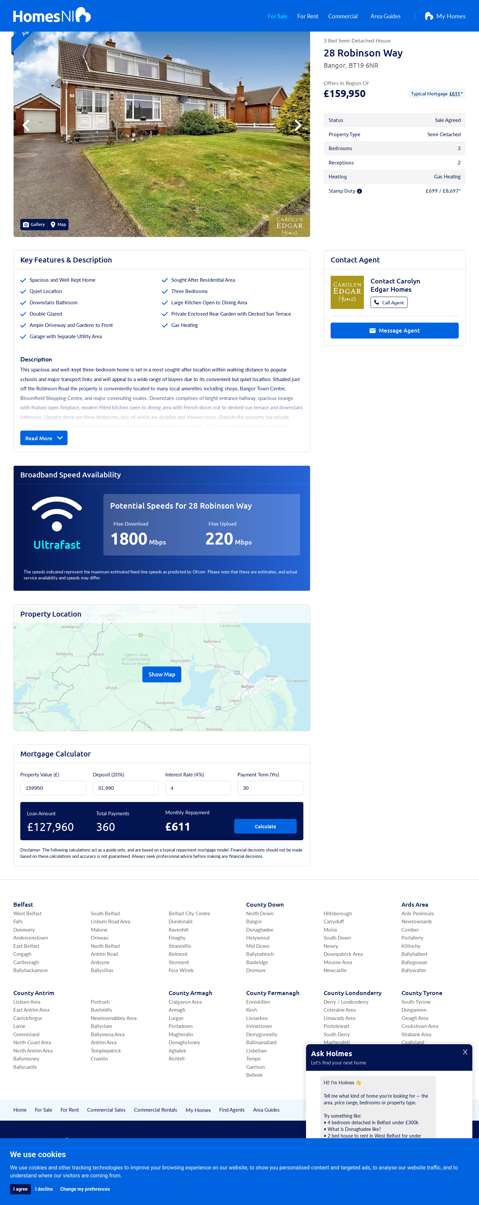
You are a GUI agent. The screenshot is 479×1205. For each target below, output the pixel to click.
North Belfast (105, 978)
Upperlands (336, 1091)
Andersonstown (30, 970)
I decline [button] (44, 1189)
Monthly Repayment (187, 845)
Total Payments (112, 846)
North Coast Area (32, 1075)
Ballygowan (414, 995)
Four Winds (181, 1003)
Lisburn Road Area (110, 954)
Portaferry (412, 970)
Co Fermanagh (272, 1026)
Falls (18, 954)
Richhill (177, 1091)
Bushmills (101, 1042)
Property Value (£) (39, 807)
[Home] (52, 16)
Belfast (23, 937)
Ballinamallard (261, 1075)
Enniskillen (258, 1034)
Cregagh (22, 986)
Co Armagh (190, 1026)
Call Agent (389, 336)
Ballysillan (102, 1003)
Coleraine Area (340, 1042)
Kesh (251, 1042)
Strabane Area (416, 1067)
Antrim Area (103, 1075)
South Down (337, 970)
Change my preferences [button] (85, 1189)
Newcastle (335, 1003)
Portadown (181, 1058)
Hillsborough (338, 946)
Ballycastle (25, 1099)
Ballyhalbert (414, 986)
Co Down (265, 937)
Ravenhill (179, 962)
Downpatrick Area (343, 986)
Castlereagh (26, 995)
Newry (331, 978)
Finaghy (177, 970)
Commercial (346, 17)
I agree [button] (20, 1189)
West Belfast (27, 946)
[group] (162, 158)
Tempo (253, 1091)
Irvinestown (259, 1058)
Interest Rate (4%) (184, 807)
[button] (296, 158)
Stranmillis (180, 978)
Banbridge (257, 995)
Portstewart (336, 1058)
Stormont (179, 995)
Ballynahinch (260, 986)
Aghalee (177, 1083)
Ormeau (99, 970)
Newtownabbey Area (113, 1051)
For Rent (309, 17)
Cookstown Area (419, 1058)
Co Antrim (34, 1026)
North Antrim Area (33, 1083)
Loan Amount (41, 846)
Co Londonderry (353, 1026)
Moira (330, 962)
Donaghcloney (184, 1075)
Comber (410, 962)
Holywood (257, 970)
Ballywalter (413, 1003)
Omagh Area (414, 1051)
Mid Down (257, 978)
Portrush (100, 1034)
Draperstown (338, 1083)
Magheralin (181, 1067)
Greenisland (26, 1067)
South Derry (337, 1067)
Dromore (256, 1003)
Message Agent (395, 364)
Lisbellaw (256, 1083)
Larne (19, 1058)
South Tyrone (416, 1034)
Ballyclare (101, 1058)
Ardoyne (100, 995)
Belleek (254, 1107)
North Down (259, 946)
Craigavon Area (185, 1034)
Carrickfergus (27, 1051)
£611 (454, 127)
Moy (406, 1091)
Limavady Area (339, 1051)
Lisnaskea (256, 1051)
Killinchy (410, 978)
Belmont (178, 986)
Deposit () (108, 807)
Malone (99, 962)
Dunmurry (24, 962)
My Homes (445, 17)
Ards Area (414, 937)
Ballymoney (26, 1091)
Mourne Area (338, 995)
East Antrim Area (31, 1042)
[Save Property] (444, 51)
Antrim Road (104, 986)
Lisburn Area (26, 1034)
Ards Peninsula (417, 946)
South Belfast (105, 946)
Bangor (254, 954)
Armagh (177, 1042)
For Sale (277, 17)
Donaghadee (259, 962)
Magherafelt (337, 1075)
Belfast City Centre (189, 946)
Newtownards (416, 954)
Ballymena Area (107, 1067)
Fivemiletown (416, 1083)
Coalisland (412, 1075)
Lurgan (176, 1051)
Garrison (255, 1099)
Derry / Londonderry (346, 1034)
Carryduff (334, 954)
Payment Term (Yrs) (258, 807)
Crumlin (99, 1091)
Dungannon (413, 1042)
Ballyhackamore (30, 1003)
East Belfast (26, 978)
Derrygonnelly (261, 1067)
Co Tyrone (421, 1026)
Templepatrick (106, 1083)
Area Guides (388, 17)
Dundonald (180, 954)
